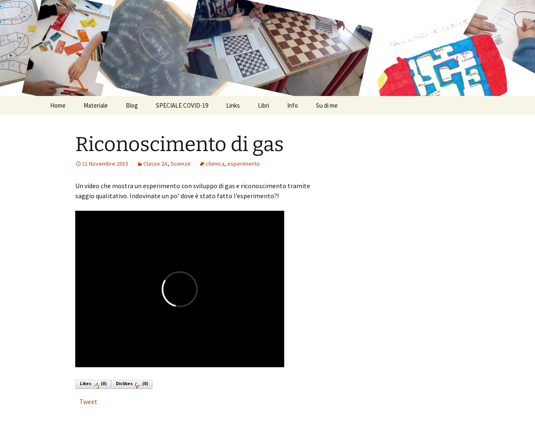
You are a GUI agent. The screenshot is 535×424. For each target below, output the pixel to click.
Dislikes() (132, 385)
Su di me (327, 105)
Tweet (88, 401)
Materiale (96, 105)
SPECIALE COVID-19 (182, 105)
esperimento (243, 163)
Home (58, 105)
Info (292, 105)
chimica (215, 163)
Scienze (181, 163)
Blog (132, 105)
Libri (263, 105)
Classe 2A (155, 163)
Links (233, 105)
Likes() (93, 385)
